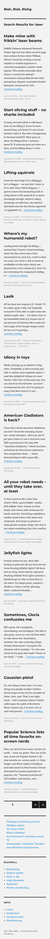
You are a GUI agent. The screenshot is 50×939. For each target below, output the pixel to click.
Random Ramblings (12, 220)
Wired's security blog (18, 887)
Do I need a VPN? (15, 829)
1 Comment (23, 346)
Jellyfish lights (18, 553)
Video (33, 161)
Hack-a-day (13, 876)
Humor (33, 217)
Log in (10, 909)
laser (34, 159)
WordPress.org (14, 920)
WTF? (23, 404)
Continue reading (13, 89)
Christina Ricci (10, 343)
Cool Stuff (23, 96)
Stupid (17, 404)
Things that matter (30, 220)
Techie (27, 99)
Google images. (24, 343)
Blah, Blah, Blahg (17, 9)
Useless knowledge (33, 542)
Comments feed (15, 917)
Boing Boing (13, 869)
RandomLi (12, 884)
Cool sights (22, 601)
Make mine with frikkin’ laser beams (23, 38)
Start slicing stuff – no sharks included (25, 112)
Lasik (9, 296)
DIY (32, 718)
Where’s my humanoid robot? (20, 235)
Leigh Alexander (15, 880)
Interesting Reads (37, 282)
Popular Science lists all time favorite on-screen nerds (24, 736)
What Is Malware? (16, 832)
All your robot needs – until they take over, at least (25, 486)
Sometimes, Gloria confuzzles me (21, 617)
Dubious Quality (15, 873)
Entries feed (13, 913)
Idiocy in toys (17, 357)
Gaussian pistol (18, 677)
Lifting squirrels (19, 172)
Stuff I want (19, 99)
